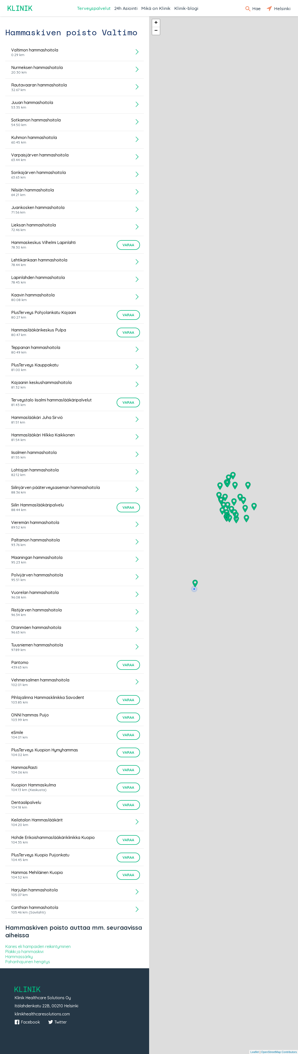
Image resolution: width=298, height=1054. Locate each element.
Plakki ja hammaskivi (24, 951)
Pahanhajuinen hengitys (27, 961)
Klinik (20, 8)
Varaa (128, 245)
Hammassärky (19, 956)
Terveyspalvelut (94, 8)
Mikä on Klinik (155, 8)
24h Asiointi (125, 8)
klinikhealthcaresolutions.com (42, 1013)
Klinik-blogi (186, 8)
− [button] (156, 31)
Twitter (57, 1022)
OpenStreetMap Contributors (279, 1051)
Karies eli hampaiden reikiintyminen (38, 946)
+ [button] (156, 23)
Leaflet (254, 1051)
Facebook (27, 1022)
